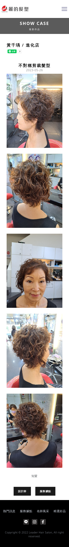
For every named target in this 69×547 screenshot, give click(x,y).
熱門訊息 (9, 511)
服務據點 (45, 491)
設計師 (22, 491)
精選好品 (60, 511)
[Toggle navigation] (64, 9)
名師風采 (43, 511)
